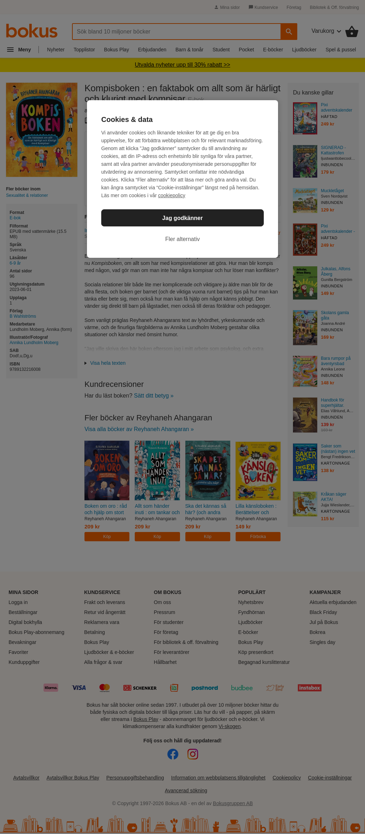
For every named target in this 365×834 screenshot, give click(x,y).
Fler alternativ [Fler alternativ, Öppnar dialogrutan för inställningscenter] (182, 239)
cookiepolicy (171, 195)
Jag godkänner (182, 218)
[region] (182, 179)
